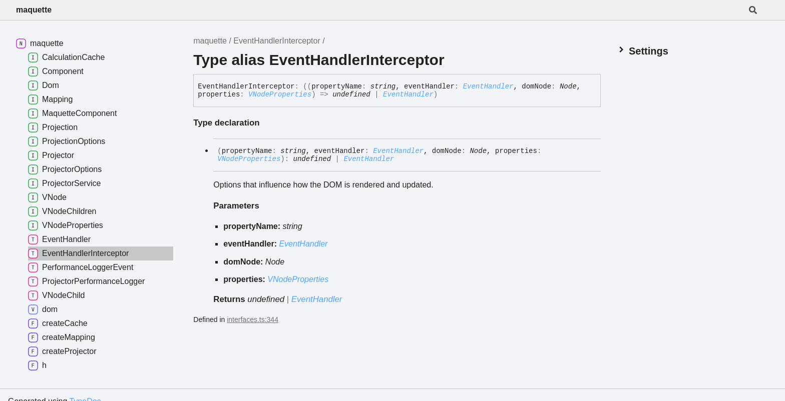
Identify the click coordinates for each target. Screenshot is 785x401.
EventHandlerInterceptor (276, 40)
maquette (34, 10)
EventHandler (488, 86)
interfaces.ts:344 (252, 320)
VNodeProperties (279, 94)
